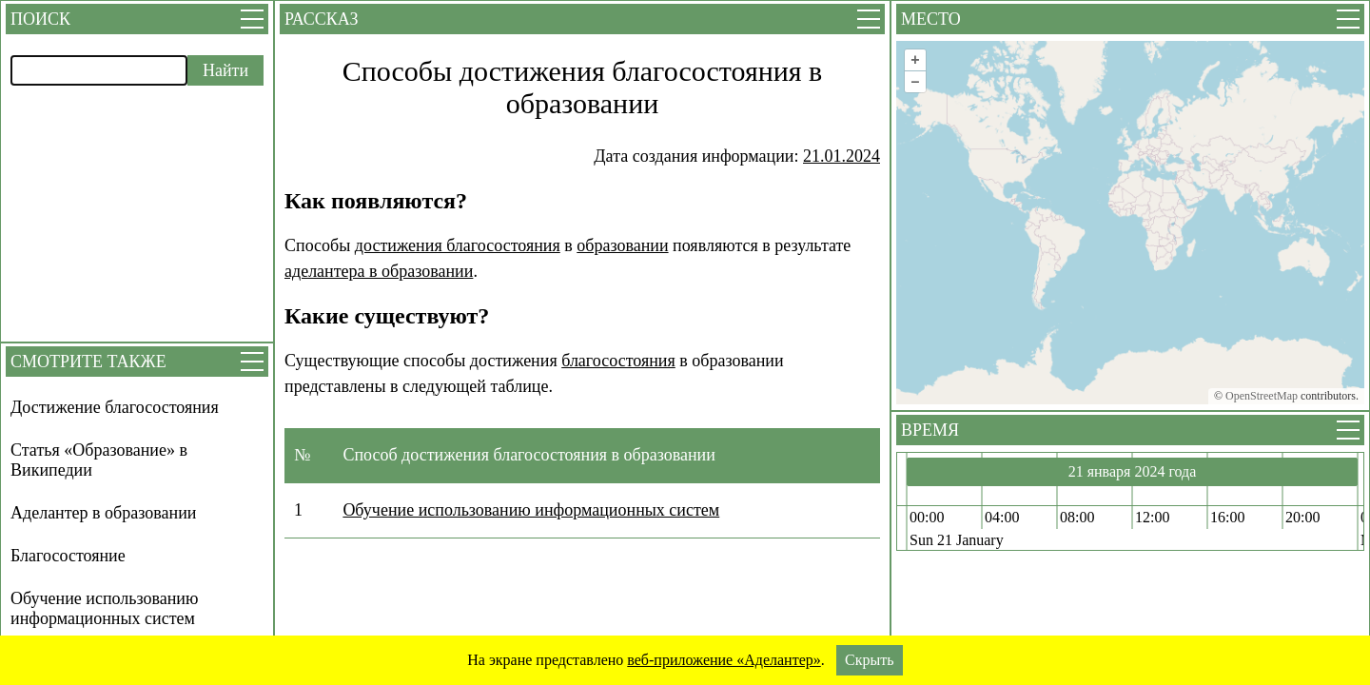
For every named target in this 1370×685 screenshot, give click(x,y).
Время (930, 430)
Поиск (40, 19)
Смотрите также (88, 361)
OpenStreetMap (1261, 395)
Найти (225, 70)
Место (931, 19)
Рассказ (321, 19)
